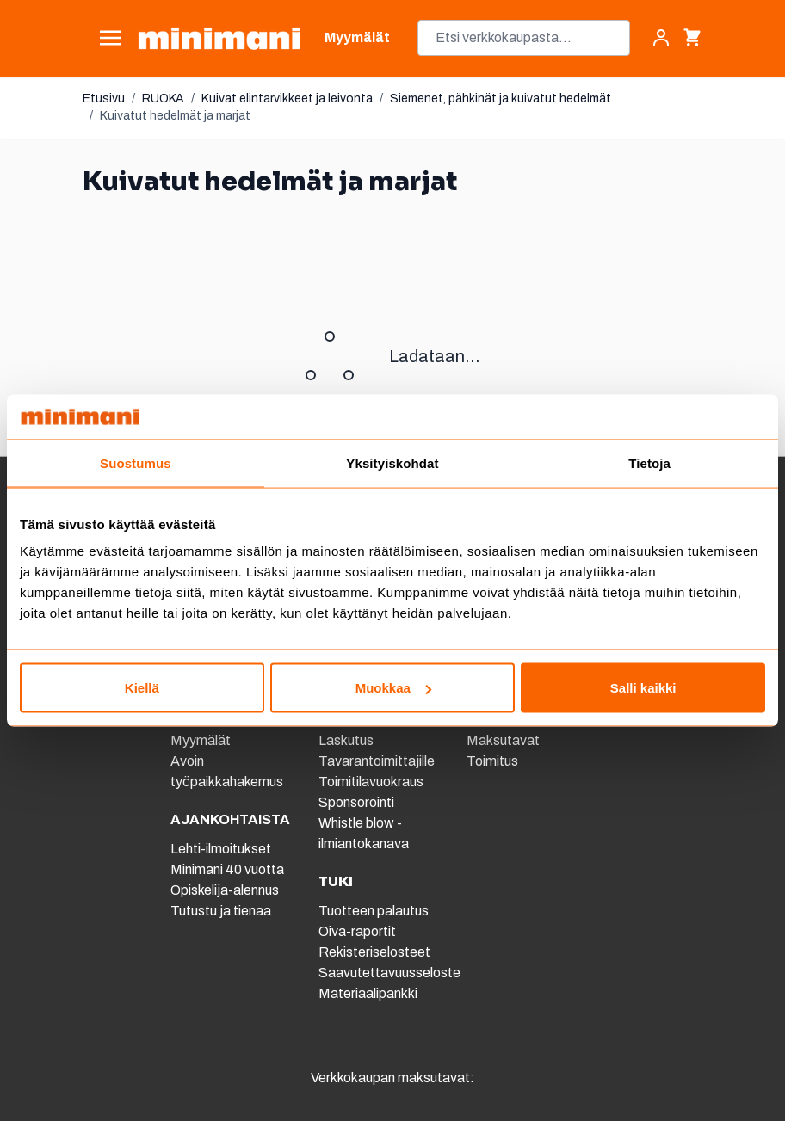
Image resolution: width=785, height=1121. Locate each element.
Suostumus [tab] (135, 462)
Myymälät (200, 740)
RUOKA (163, 98)
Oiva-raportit (357, 931)
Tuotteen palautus (374, 910)
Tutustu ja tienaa (220, 910)
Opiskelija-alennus (224, 890)
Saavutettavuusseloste (389, 972)
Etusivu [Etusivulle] (104, 98)
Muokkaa (393, 688)
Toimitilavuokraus (370, 781)
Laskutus (346, 740)
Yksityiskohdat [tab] (392, 462)
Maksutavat (503, 740)
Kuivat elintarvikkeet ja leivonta (287, 98)
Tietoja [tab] (649, 462)
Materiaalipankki (367, 993)
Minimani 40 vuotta (227, 869)
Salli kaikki (643, 688)
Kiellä (142, 688)
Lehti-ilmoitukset (220, 848)
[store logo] (219, 38)
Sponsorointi (356, 802)
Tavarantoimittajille (376, 761)
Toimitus (492, 761)
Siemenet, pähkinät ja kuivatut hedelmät (500, 98)
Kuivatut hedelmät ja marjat (175, 115)
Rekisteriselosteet (374, 952)
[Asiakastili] (661, 38)
